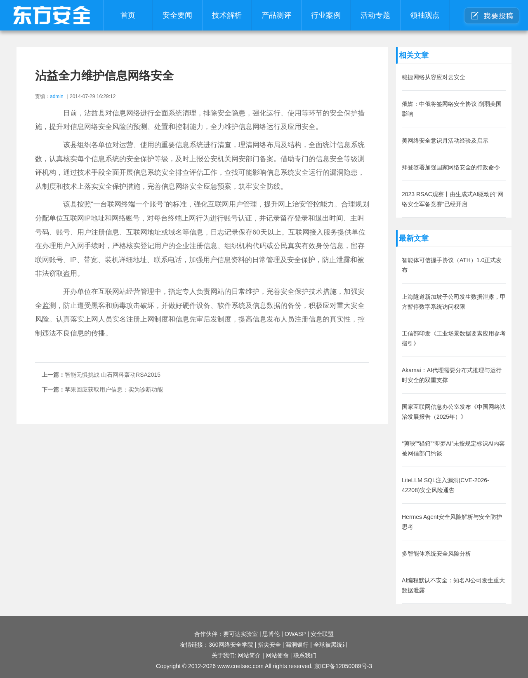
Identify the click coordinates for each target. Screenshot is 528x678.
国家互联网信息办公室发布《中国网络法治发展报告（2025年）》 (454, 412)
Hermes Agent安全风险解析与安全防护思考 (452, 522)
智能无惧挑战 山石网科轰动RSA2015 (112, 374)
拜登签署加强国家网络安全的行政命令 (451, 167)
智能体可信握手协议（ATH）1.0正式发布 (452, 265)
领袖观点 (425, 15)
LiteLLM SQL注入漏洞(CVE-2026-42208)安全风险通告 (445, 485)
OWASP (295, 634)
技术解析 (227, 15)
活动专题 (375, 15)
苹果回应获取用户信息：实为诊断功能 (114, 389)
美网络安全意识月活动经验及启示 (445, 140)
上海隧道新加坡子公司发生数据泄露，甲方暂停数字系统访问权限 (454, 301)
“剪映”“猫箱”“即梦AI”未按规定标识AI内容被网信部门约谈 (453, 448)
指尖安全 (269, 644)
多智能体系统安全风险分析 (436, 553)
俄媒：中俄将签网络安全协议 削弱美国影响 (452, 109)
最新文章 (414, 238)
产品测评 (276, 15)
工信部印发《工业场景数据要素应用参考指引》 (454, 338)
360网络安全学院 (231, 644)
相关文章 (414, 55)
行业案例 (326, 15)
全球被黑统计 (331, 644)
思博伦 (271, 634)
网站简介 (249, 655)
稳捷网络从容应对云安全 (433, 77)
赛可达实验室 (240, 634)
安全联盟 (322, 634)
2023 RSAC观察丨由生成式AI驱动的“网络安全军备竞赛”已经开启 (452, 199)
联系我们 (304, 655)
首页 (127, 15)
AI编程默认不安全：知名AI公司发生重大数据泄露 (453, 585)
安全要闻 (177, 15)
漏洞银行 (297, 644)
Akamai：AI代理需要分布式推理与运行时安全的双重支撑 (452, 375)
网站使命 (277, 655)
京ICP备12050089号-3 (343, 666)
